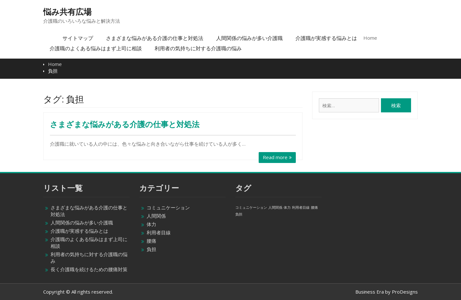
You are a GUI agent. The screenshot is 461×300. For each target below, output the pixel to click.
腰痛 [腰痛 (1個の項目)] (314, 207)
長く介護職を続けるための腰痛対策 (89, 269)
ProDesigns (405, 291)
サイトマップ (77, 38)
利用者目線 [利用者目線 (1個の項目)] (301, 207)
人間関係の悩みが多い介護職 (249, 38)
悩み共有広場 (67, 12)
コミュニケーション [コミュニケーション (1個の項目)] (251, 207)
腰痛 (151, 241)
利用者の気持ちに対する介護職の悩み (198, 48)
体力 (151, 224)
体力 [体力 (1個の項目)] (287, 207)
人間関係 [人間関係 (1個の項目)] (275, 207)
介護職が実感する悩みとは (326, 38)
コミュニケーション (168, 207)
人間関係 (156, 216)
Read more (275, 157)
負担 (151, 249)
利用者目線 (159, 232)
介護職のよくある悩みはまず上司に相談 (96, 48)
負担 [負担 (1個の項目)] (238, 214)
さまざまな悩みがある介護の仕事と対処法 (154, 38)
